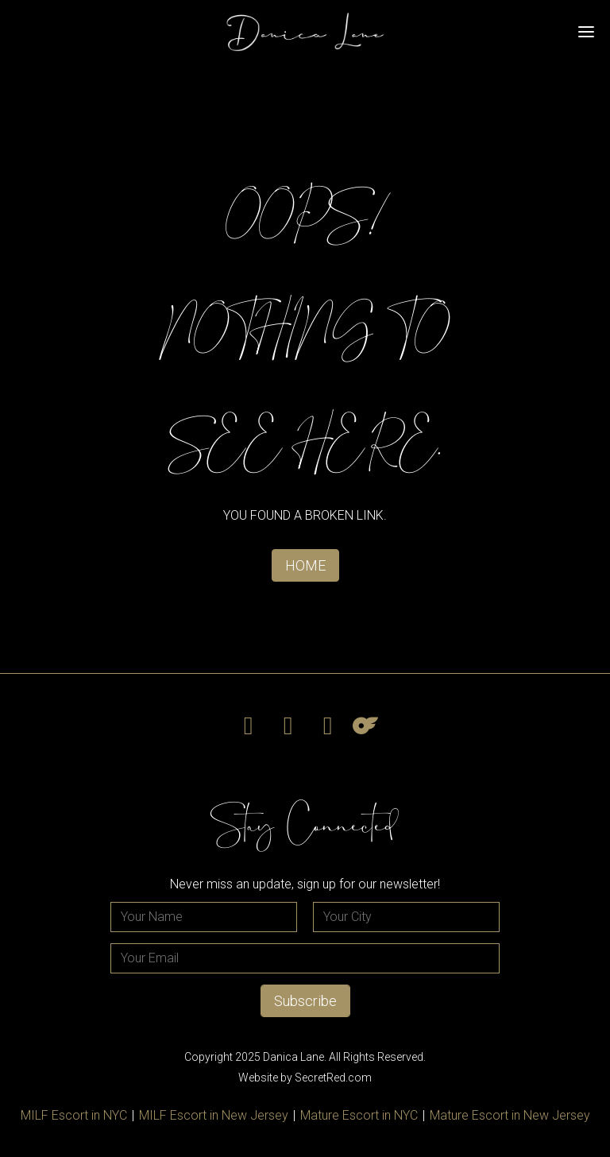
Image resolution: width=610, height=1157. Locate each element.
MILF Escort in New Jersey (213, 1115)
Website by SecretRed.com (305, 1077)
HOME (305, 565)
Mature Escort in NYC (359, 1115)
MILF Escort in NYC (74, 1115)
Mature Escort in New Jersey (510, 1115)
